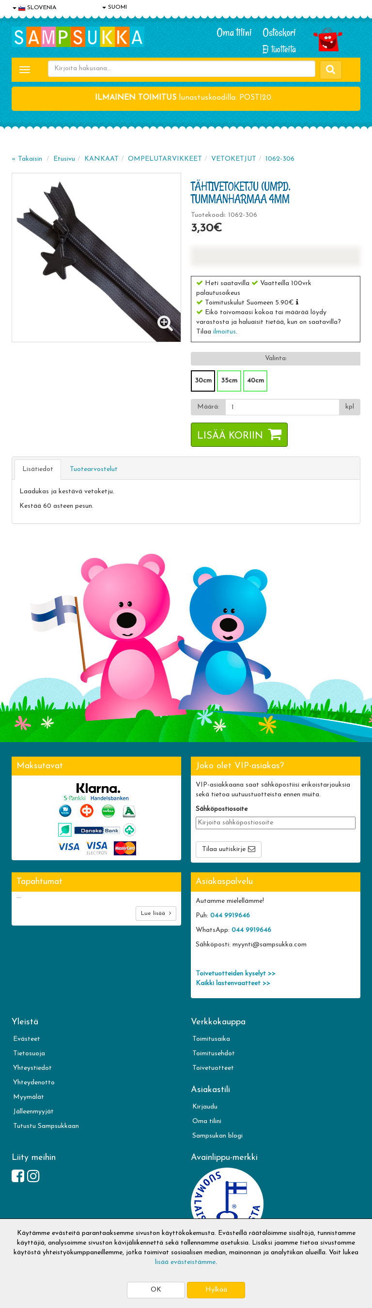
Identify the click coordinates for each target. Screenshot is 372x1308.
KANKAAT (101, 159)
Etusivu (64, 159)
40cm (255, 380)
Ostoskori (279, 32)
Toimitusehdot (213, 1053)
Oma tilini (234, 32)
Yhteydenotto (34, 1082)
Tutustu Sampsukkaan (46, 1126)
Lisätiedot (37, 469)
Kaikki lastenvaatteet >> (233, 983)
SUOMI (114, 7)
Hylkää (216, 1289)
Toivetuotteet (213, 1068)
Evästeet (26, 1039)
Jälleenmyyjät (33, 1111)
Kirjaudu (204, 1106)
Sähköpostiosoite (222, 809)
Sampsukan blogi (217, 1136)
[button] (297, 302)
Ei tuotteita (279, 49)
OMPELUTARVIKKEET (165, 159)
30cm (203, 380)
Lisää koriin (230, 436)
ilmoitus (224, 331)
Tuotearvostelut (94, 469)
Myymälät (28, 1097)
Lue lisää (156, 913)
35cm (229, 380)
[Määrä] (282, 407)
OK (156, 1289)
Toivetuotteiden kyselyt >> (236, 973)
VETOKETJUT (233, 159)
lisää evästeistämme (185, 1262)
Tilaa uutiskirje (224, 849)
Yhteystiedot (32, 1068)
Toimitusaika (211, 1039)
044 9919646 (230, 915)
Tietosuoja (29, 1053)
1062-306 (279, 159)
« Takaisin (27, 159)
